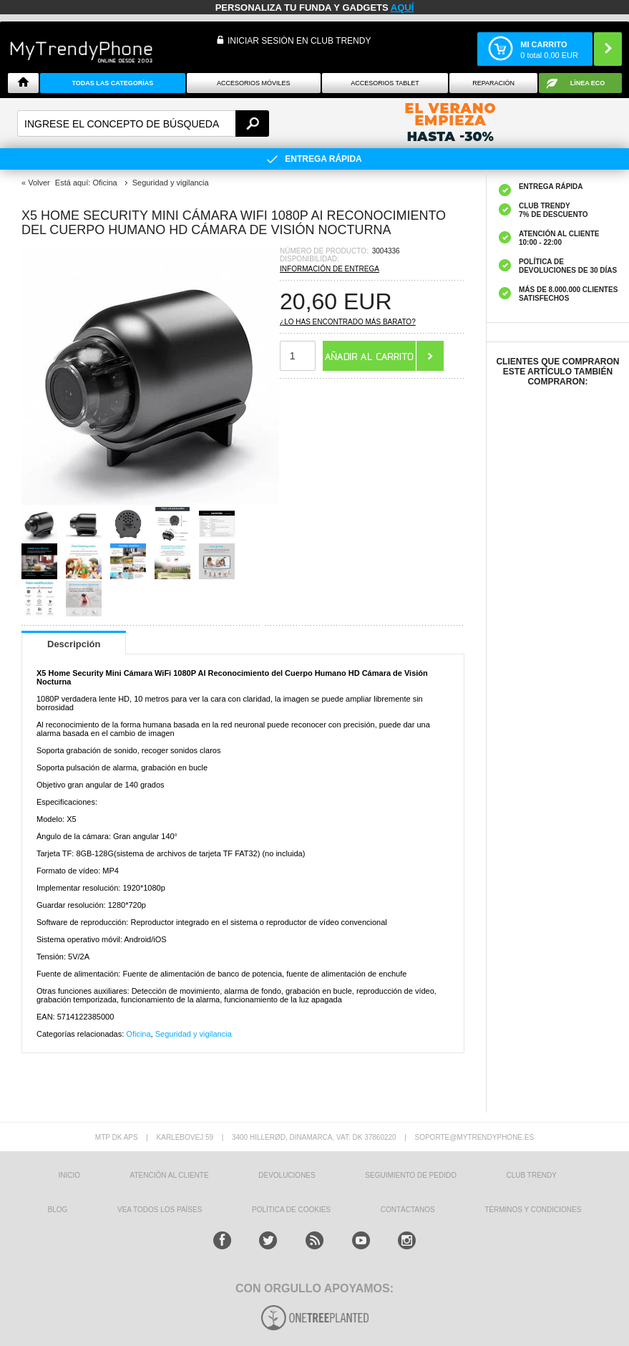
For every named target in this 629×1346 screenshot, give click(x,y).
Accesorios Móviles (254, 83)
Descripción (73, 644)
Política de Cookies (291, 1210)
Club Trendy (532, 1175)
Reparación (493, 83)
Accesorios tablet (385, 83)
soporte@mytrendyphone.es (474, 1137)
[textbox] (143, 123)
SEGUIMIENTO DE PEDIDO (411, 1175)
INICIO (69, 1175)
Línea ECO (587, 83)
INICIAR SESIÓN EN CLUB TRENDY (299, 41)
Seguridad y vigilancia (193, 1034)
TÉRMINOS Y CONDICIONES (532, 1210)
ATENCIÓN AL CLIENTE (169, 1175)
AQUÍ (402, 7)
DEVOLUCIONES (286, 1175)
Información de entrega (329, 269)
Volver (39, 182)
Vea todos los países (159, 1210)
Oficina (138, 1034)
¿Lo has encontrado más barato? (348, 322)
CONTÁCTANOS (408, 1210)
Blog (58, 1210)
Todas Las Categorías (113, 83)
